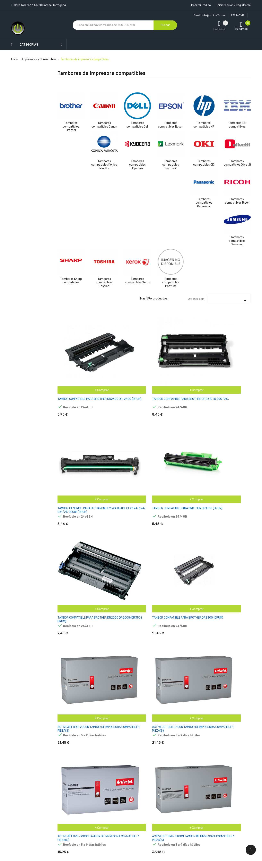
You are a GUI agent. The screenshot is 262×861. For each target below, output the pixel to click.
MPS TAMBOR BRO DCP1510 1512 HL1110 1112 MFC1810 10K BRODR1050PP (137, 643)
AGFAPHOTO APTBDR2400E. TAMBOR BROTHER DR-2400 (236, 406)
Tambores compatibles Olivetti (237, 163)
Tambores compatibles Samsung (237, 240)
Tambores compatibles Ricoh (237, 201)
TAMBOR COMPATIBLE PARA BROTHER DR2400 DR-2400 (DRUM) (70, 347)
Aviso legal (125, 768)
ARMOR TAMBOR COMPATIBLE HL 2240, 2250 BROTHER (68, 466)
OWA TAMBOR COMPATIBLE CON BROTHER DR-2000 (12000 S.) (170, 702)
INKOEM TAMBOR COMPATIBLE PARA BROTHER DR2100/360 (169, 584)
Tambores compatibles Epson (170, 124)
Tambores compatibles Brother (71, 126)
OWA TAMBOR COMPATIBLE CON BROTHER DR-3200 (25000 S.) (203, 702)
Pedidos (155, 779)
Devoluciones (127, 789)
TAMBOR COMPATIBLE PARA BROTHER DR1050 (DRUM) (169, 347)
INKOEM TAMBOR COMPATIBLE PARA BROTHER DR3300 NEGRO (236, 584)
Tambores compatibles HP (203, 124)
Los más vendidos (96, 758)
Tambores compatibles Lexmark (170, 164)
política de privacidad (198, 774)
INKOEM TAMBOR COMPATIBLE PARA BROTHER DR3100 (202, 582)
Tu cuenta (158, 742)
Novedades (92, 750)
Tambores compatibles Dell (137, 124)
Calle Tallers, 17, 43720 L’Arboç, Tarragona (39, 5)
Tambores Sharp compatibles (71, 280)
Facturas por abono (163, 786)
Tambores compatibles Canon (104, 124)
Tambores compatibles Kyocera (137, 164)
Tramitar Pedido (201, 5)
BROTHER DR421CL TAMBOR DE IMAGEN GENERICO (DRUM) (137, 464)
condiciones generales (225, 770)
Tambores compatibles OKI (204, 163)
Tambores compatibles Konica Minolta (104, 164)
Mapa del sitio (127, 811)
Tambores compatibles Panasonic (204, 202)
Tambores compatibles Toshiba (104, 282)
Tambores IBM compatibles (237, 124)
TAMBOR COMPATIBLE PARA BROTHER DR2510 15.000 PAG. (103, 347)
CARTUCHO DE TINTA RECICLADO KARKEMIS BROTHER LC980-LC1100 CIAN (203, 466)
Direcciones (158, 793)
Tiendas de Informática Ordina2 (125, 825)
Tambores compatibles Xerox (137, 280)
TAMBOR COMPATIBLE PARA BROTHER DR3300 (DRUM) (236, 347)
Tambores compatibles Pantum (170, 282)
